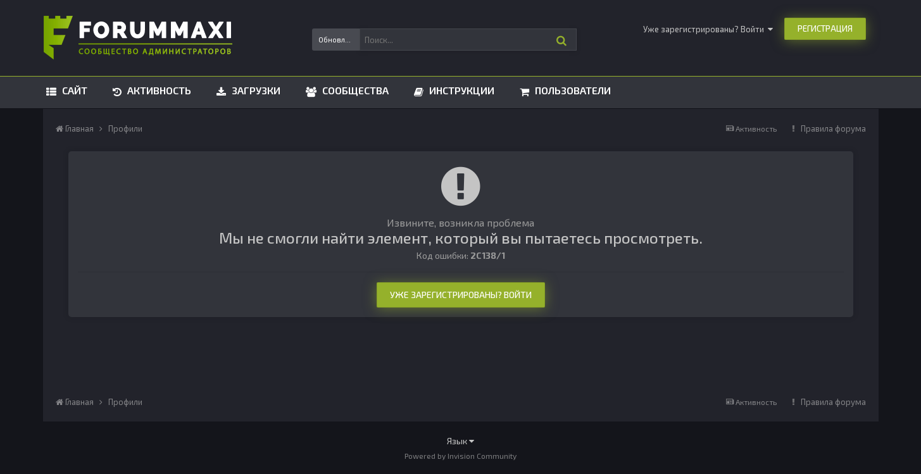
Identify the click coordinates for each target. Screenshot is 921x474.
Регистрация (825, 28)
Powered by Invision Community (460, 455)
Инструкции (460, 90)
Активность (158, 90)
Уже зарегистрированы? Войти (708, 29)
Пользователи (571, 90)
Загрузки (254, 90)
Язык (460, 440)
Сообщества (354, 90)
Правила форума (833, 128)
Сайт (73, 90)
